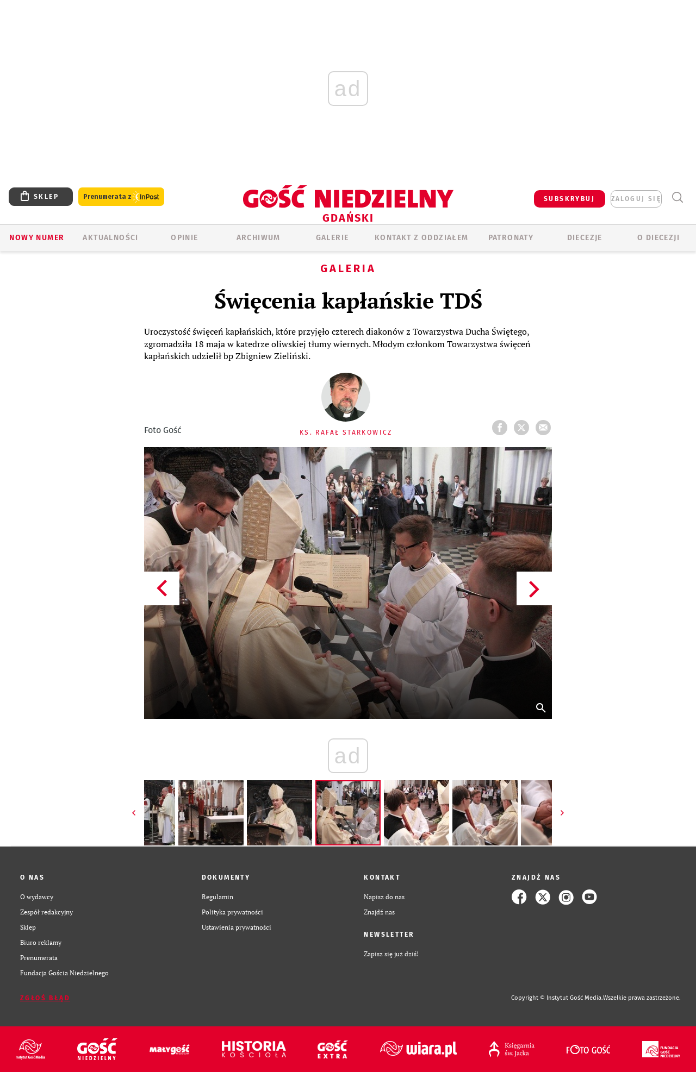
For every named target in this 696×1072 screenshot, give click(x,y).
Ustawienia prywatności (236, 927)
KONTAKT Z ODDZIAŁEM (422, 237)
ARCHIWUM (259, 237)
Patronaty (511, 237)
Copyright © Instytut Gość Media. (557, 997)
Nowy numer (36, 237)
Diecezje (584, 237)
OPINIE (184, 237)
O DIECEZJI (658, 237)
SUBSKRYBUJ (569, 199)
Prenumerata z (121, 197)
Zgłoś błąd (45, 998)
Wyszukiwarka (677, 197)
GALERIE (332, 237)
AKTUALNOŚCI (110, 237)
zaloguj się (636, 199)
